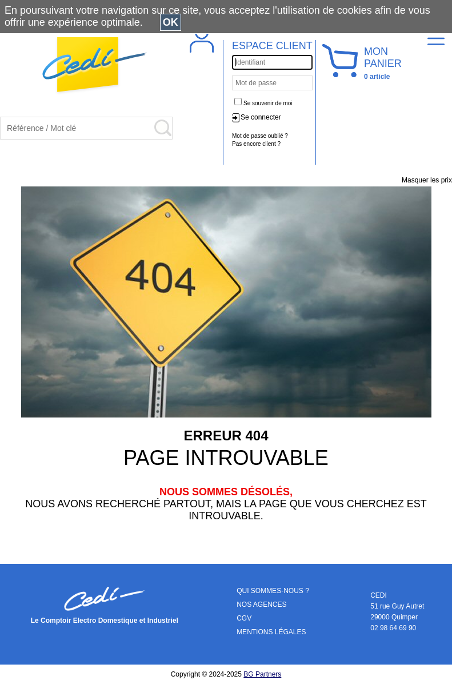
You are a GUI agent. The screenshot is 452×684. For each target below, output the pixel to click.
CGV (244, 618)
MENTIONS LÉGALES (271, 632)
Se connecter (261, 117)
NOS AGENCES (261, 605)
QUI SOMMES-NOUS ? (273, 591)
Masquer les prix (427, 180)
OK (170, 22)
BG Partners (262, 674)
